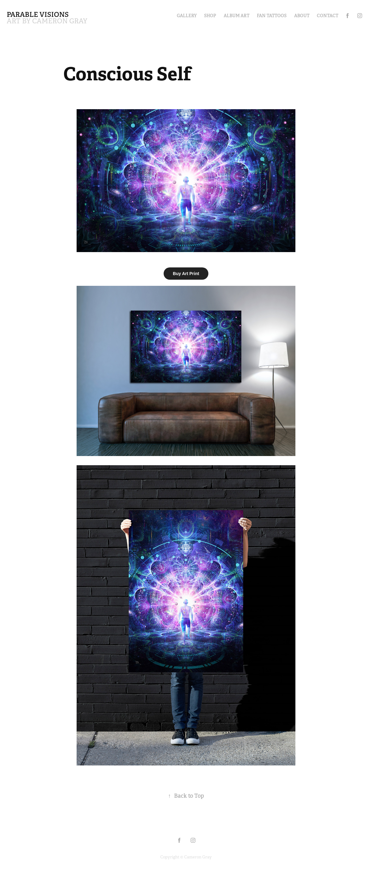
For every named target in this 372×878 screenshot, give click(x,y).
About (301, 15)
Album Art (236, 15)
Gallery (187, 15)
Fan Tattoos (272, 15)
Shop (210, 15)
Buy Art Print (186, 273)
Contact (327, 15)
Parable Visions (38, 14)
